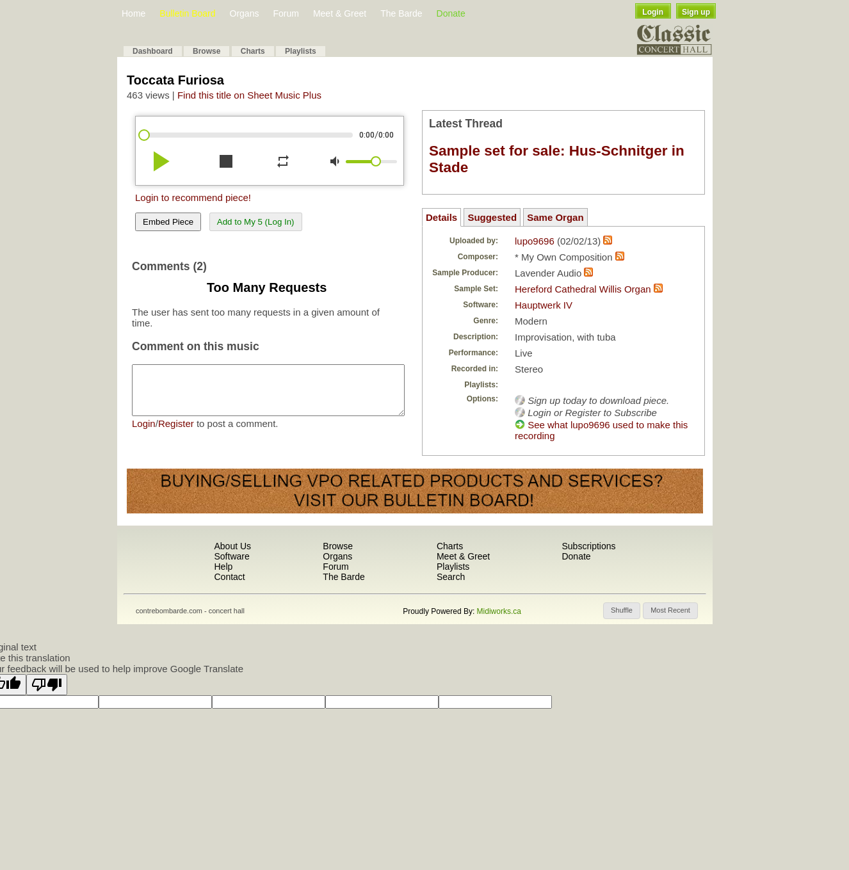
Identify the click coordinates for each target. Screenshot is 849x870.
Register (176, 433)
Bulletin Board (187, 13)
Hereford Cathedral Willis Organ (583, 289)
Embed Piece (168, 222)
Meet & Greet (339, 13)
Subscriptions (588, 546)
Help (223, 566)
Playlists (300, 51)
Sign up (696, 12)
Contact (229, 577)
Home (133, 13)
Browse (206, 51)
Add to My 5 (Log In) (256, 222)
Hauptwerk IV (543, 305)
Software (231, 556)
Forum (285, 13)
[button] (621, 610)
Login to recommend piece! (193, 197)
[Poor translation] (46, 684)
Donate (451, 13)
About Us (232, 546)
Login (652, 12)
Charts (253, 51)
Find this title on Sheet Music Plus (249, 95)
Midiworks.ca (499, 611)
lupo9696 (534, 241)
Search (451, 577)
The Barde (401, 13)
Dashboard (153, 51)
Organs (244, 13)
